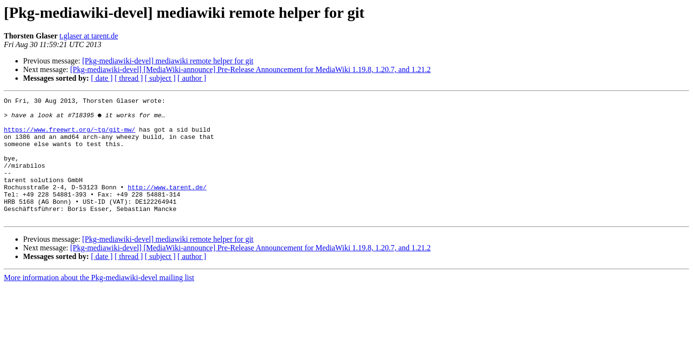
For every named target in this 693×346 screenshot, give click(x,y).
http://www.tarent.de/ (167, 205)
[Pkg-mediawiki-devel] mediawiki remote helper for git (168, 61)
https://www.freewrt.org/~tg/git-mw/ (69, 136)
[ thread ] (129, 78)
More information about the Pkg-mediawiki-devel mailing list (99, 302)
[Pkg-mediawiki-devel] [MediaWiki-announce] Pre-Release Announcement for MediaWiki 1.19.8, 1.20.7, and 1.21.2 (250, 69)
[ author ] (192, 78)
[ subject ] (160, 78)
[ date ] (102, 78)
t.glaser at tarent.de (89, 36)
